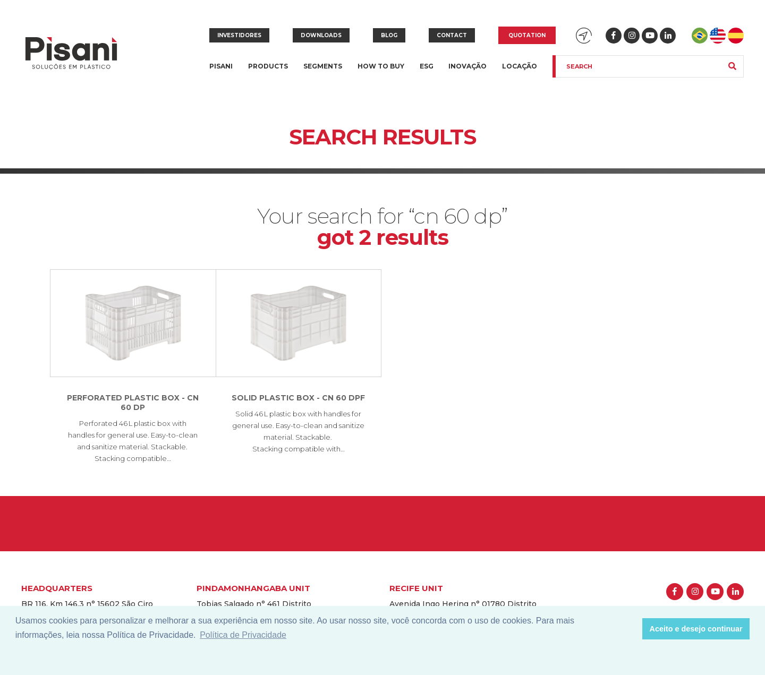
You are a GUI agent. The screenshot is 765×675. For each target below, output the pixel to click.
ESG (427, 66)
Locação (519, 66)
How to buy (381, 66)
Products (268, 72)
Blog (389, 35)
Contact (452, 35)
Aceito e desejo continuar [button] (696, 629)
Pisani (221, 72)
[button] (631, 629)
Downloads (321, 35)
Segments (322, 72)
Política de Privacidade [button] (243, 634)
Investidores (239, 35)
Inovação (467, 66)
